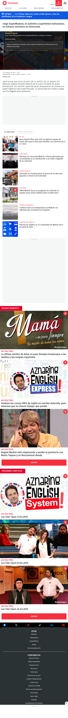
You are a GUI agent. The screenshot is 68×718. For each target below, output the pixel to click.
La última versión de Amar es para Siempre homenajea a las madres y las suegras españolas (34, 330)
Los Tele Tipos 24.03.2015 (34, 585)
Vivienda (22, 188)
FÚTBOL (8, 14)
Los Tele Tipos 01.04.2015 (34, 539)
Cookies (34, 699)
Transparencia (34, 665)
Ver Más (34, 462)
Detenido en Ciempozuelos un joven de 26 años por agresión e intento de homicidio (10, 178)
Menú (65, 3)
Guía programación (34, 648)
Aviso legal (34, 696)
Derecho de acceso (34, 675)
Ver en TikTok (40, 625)
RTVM (34, 631)
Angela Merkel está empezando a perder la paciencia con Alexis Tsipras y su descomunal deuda (34, 428)
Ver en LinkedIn (52, 625)
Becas (21, 137)
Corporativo (34, 655)
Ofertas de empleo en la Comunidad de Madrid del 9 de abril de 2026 (10, 229)
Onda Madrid (39, 8)
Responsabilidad (34, 661)
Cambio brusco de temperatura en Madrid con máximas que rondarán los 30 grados (10, 212)
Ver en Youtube (63, 625)
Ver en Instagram (28, 625)
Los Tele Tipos (7, 351)
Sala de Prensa (34, 658)
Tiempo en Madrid (26, 205)
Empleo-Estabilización (34, 679)
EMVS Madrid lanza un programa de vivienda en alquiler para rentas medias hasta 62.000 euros (10, 195)
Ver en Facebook (5, 625)
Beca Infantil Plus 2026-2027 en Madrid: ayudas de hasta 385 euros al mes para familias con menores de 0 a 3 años (10, 143)
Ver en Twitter (16, 625)
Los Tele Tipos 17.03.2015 (34, 492)
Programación (57, 8)
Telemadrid (34, 637)
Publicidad (34, 672)
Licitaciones (34, 682)
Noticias (8, 8)
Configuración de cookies (34, 703)
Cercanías (23, 154)
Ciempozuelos (25, 171)
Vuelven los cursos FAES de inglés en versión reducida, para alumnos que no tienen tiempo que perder (34, 379)
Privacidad (34, 693)
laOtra (34, 644)
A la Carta (23, 8)
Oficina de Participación (34, 689)
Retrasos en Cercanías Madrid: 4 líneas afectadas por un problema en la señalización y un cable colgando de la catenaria (10, 160)
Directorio (34, 668)
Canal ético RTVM (34, 686)
